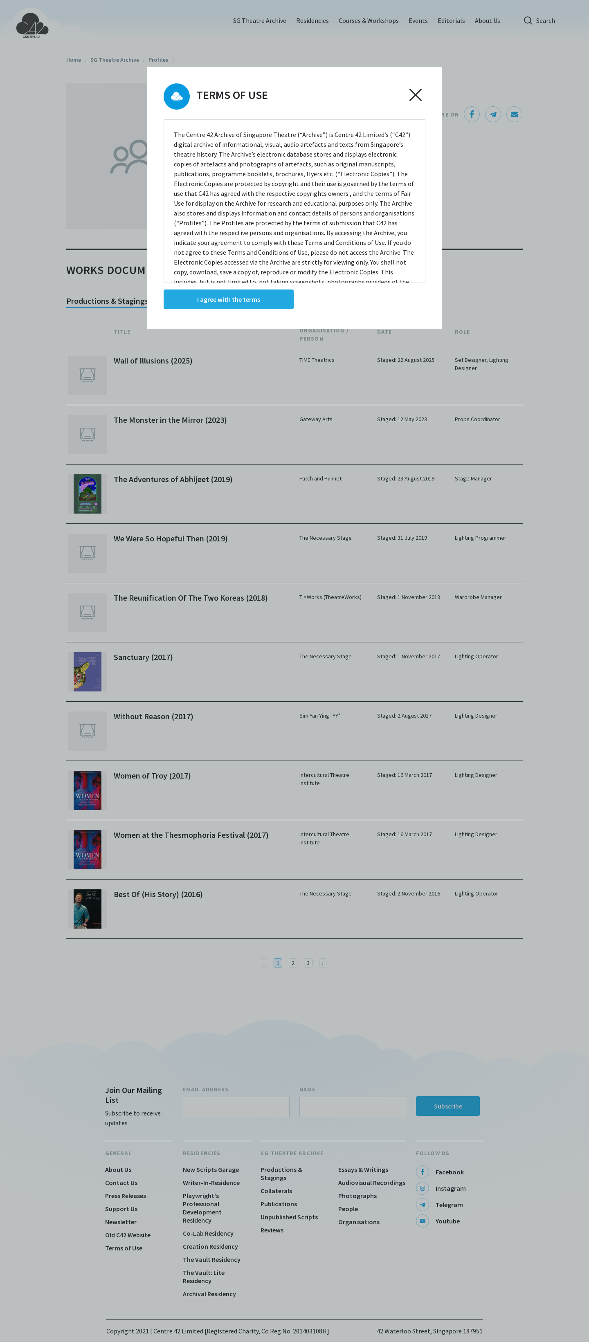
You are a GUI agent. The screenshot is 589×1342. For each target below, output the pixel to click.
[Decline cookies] (415, 95)
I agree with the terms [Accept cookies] (228, 299)
